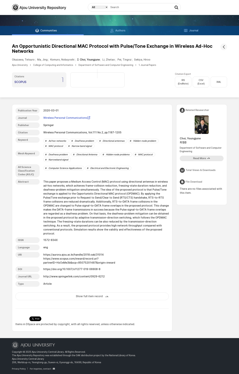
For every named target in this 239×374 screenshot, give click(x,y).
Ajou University (20, 65)
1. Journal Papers (147, 65)
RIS (183, 82)
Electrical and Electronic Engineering (109, 168)
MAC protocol (55, 146)
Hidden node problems (117, 154)
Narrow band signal (82, 146)
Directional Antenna (86, 154)
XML (218, 82)
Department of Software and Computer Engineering (106, 65)
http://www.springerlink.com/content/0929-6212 (74, 276)
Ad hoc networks (57, 141)
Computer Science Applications (65, 168)
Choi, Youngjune (90, 59)
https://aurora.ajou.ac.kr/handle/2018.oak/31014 (73, 254)
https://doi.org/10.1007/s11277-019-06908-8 (71, 269)
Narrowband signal (58, 159)
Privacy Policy (19, 369)
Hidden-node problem (144, 141)
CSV (201, 82)
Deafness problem (84, 141)
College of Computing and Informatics (53, 65)
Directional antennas (113, 141)
